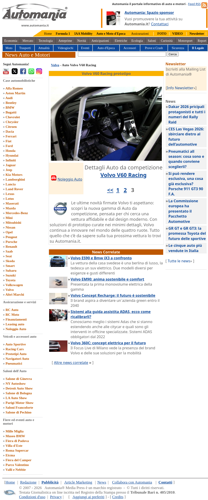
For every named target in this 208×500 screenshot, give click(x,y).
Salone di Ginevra (18, 379)
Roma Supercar (17, 450)
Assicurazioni (140, 33)
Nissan (10, 227)
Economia (10, 40)
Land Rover (14, 189)
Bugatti (10, 112)
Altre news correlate (71, 362)
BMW (9, 107)
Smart (10, 266)
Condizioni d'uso (32, 497)
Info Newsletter (180, 87)
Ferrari (10, 136)
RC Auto (11, 310)
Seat (8, 256)
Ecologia (137, 40)
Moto (8, 48)
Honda (10, 151)
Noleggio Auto (15, 329)
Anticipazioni (100, 40)
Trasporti (25, 48)
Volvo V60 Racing (123, 175)
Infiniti (10, 160)
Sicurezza (178, 48)
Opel (9, 232)
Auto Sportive (15, 344)
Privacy (56, 497)
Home (48, 33)
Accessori (129, 48)
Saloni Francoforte (19, 407)
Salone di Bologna (18, 393)
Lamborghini (15, 179)
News (101, 482)
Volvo (9, 290)
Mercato (27, 40)
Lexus (9, 194)
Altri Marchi (14, 294)
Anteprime (65, 40)
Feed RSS (194, 4)
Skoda (10, 261)
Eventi (85, 48)
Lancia (10, 184)
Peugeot (11, 237)
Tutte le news (179, 260)
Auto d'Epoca (106, 48)
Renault (11, 246)
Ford (9, 146)
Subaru (10, 270)
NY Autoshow (15, 383)
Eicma (10, 455)
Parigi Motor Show (19, 403)
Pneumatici (13, 363)
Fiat (8, 141)
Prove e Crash (154, 48)
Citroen (11, 127)
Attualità (44, 48)
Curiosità (167, 40)
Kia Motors (13, 174)
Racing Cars (14, 349)
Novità (81, 40)
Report (202, 40)
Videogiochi (65, 48)
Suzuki (10, 275)
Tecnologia (46, 40)
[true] (122, 54)
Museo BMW (15, 436)
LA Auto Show (16, 398)
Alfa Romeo (14, 88)
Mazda (10, 208)
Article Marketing (78, 482)
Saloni (152, 40)
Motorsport (185, 40)
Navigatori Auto (17, 359)
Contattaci (160, 23)
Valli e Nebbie (15, 469)
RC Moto (12, 314)
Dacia (9, 131)
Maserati (12, 203)
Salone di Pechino (18, 412)
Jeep (8, 170)
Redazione (28, 482)
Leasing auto (14, 324)
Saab (9, 251)
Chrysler (12, 122)
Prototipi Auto (16, 354)
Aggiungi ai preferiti (88, 497)
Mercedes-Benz (16, 213)
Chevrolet (12, 117)
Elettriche (121, 40)
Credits (117, 497)
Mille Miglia (14, 431)
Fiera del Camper (18, 460)
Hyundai (11, 155)
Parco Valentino (17, 465)
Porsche (11, 242)
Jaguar (10, 165)
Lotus (9, 198)
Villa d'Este (13, 445)
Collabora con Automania (132, 482)
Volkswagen (14, 285)
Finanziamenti (16, 319)
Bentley (10, 103)
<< (110, 190)
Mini (9, 218)
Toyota (10, 280)
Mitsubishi (13, 222)
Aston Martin (15, 93)
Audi (9, 98)
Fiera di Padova (17, 441)
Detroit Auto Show (19, 388)
